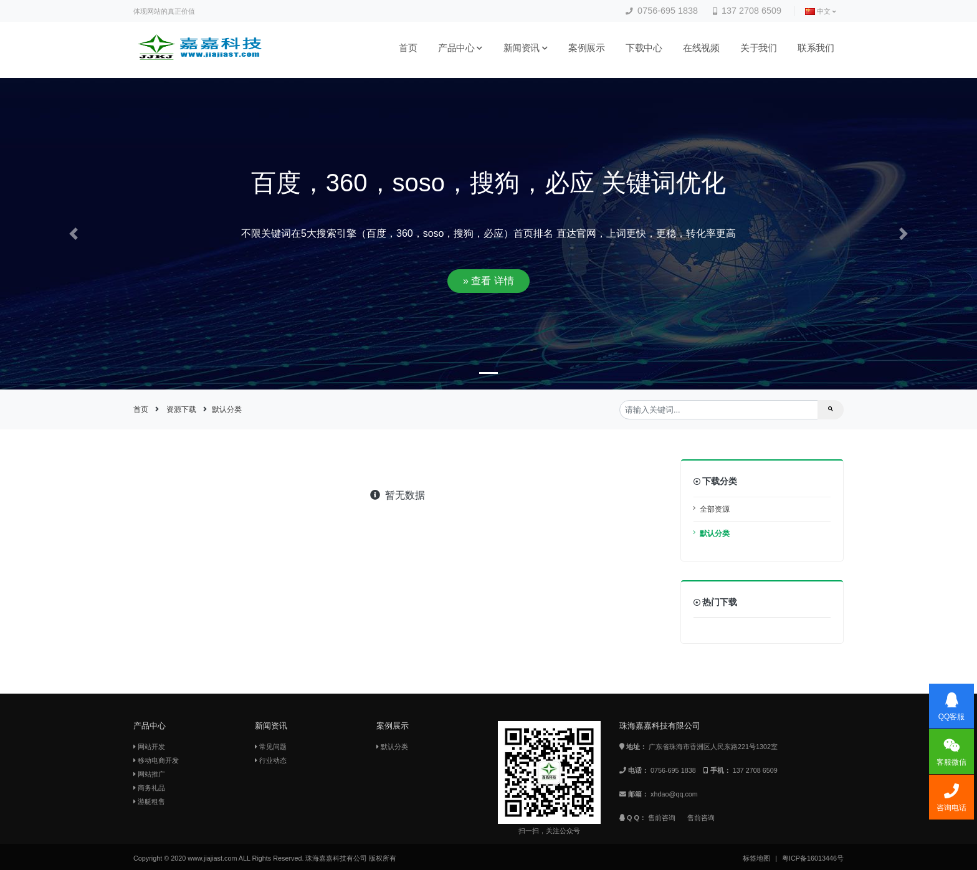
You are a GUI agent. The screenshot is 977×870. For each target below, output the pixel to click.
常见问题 (271, 746)
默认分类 (227, 409)
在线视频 (701, 47)
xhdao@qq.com (674, 794)
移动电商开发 (156, 760)
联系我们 (816, 47)
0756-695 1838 (662, 11)
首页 (408, 47)
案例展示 (586, 47)
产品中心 (460, 47)
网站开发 (149, 746)
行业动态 (271, 760)
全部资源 (715, 509)
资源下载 (181, 409)
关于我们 (758, 47)
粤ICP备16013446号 (813, 858)
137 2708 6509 (747, 11)
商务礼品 (149, 787)
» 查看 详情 (488, 280)
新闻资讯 (525, 47)
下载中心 (644, 47)
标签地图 (756, 858)
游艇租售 (149, 801)
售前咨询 (661, 817)
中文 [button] (820, 11)
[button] (73, 234)
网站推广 (149, 774)
